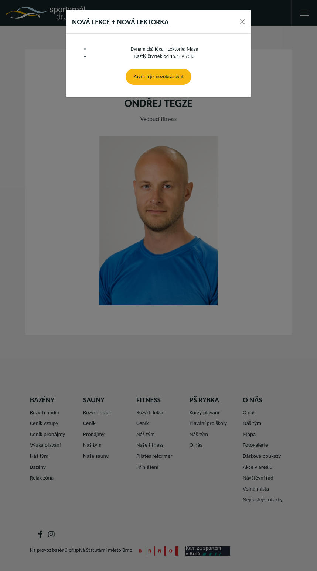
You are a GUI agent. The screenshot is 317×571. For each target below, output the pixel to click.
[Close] (242, 21)
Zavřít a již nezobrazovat (158, 76)
